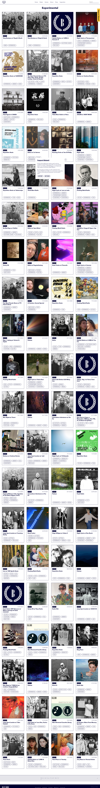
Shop (56, 2)
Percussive (56, 45)
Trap (86, 423)
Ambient (93, 40)
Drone (45, 348)
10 (55, 778)
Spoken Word (81, 348)
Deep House (31, 157)
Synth (79, 40)
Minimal (61, 384)
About (51, 2)
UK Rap (42, 81)
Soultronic (18, 234)
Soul (20, 460)
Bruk (69, 689)
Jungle (35, 652)
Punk (30, 121)
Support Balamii (98, 15)
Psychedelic (16, 726)
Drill (37, 81)
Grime (5, 45)
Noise (20, 83)
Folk (14, 270)
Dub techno (81, 81)
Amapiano (6, 578)
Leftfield (63, 423)
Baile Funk (6, 619)
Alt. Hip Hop (31, 81)
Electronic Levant (66, 43)
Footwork (6, 348)
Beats (79, 654)
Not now (47, 176)
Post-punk (15, 157)
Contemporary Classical (84, 43)
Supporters (62, 2)
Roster (41, 2)
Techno (38, 157)
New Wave (6, 423)
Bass (93, 234)
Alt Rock (69, 81)
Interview (87, 346)
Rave (11, 346)
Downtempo (81, 45)
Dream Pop (6, 159)
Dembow (39, 83)
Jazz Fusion (7, 272)
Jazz (93, 538)
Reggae (88, 83)
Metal (63, 81)
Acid (41, 232)
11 (58, 778)
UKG (16, 573)
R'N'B (87, 81)
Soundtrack (81, 159)
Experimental (12, 45)
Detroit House (62, 689)
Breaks (88, 234)
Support (40, 176)
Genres (46, 2)
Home (36, 2)
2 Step (59, 346)
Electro (39, 234)
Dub (69, 540)
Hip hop (79, 197)
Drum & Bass (87, 232)
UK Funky (36, 535)
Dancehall (56, 234)
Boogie (6, 766)
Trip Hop (12, 119)
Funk (93, 83)
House (54, 119)
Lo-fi (87, 500)
